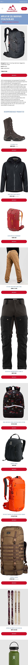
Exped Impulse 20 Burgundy (14, 236)
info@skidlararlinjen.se (23, 1)
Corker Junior (14, 463)
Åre (2, 1)
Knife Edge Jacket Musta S (14, 194)
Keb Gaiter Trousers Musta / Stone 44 (14, 371)
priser (24, 8)
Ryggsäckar (22, 63)
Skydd (8, 64)
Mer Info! (14, 75)
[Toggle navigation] (2, 8)
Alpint (7, 63)
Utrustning (11, 63)
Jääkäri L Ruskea (14, 577)
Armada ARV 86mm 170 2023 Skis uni (14, 628)
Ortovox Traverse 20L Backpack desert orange (14, 514)
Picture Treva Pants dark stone (14, 286)
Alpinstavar (16, 63)
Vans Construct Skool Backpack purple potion (14, 422)
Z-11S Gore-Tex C (14, 144)
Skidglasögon (4, 64)
